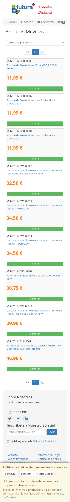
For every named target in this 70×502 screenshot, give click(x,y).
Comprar (35, 88)
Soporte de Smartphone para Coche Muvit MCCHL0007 (31, 101)
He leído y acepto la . (33, 441)
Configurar (10, 473)
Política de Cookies (49, 459)
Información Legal (49, 455)
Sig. (42, 52)
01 (35, 52)
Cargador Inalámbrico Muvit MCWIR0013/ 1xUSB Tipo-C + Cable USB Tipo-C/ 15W (34, 312)
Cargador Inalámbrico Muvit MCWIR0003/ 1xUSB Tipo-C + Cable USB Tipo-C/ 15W (34, 172)
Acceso (27, 22)
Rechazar (26, 473)
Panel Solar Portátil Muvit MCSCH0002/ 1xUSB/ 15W (33, 277)
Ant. (28, 52)
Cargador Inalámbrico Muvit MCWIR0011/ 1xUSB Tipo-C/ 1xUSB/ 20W (34, 242)
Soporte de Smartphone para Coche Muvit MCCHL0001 (31, 137)
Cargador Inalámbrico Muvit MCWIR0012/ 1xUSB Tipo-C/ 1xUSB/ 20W (34, 207)
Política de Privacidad (44, 441)
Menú (11, 22)
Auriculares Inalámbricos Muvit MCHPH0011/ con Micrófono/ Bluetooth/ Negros (34, 347)
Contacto (45, 22)
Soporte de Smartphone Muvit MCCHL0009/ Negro (32, 66)
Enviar (52, 431)
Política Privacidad (17, 459)
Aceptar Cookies (44, 473)
